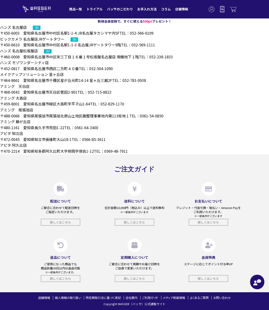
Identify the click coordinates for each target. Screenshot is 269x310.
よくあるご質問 (199, 297)
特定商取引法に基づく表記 (103, 297)
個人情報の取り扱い (68, 297)
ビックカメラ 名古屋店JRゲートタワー (39, 39)
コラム (166, 9)
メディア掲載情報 (174, 297)
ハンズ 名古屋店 (20, 27)
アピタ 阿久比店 (13, 145)
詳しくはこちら (60, 222)
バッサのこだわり (120, 9)
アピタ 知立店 (11, 133)
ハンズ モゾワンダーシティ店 (24, 62)
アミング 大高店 (13, 98)
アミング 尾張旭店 (16, 110)
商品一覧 (75, 9)
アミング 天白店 (15, 86)
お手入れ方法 (147, 9)
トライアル (94, 9)
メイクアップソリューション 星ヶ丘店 (32, 74)
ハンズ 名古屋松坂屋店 (26, 51)
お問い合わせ (222, 297)
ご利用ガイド (150, 297)
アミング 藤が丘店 (15, 121)
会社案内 (131, 297)
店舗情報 (181, 9)
